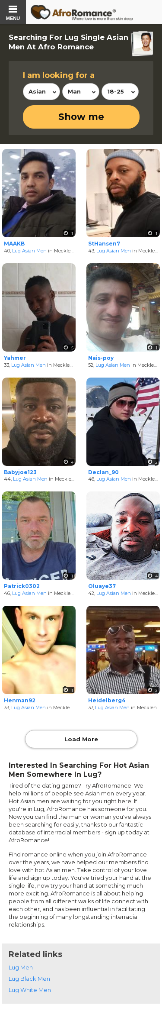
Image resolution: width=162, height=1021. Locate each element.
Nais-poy (101, 358)
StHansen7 (104, 243)
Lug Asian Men (29, 251)
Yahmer (15, 358)
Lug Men (21, 967)
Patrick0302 (22, 586)
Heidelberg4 (107, 700)
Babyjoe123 (20, 472)
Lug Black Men (29, 978)
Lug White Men (30, 989)
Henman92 (19, 700)
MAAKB (14, 243)
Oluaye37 (102, 586)
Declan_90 (103, 472)
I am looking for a (59, 75)
